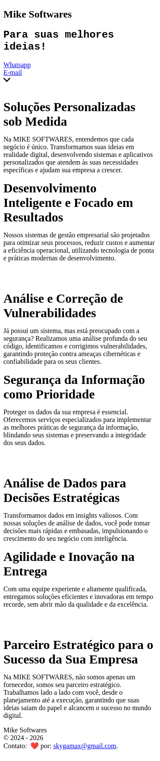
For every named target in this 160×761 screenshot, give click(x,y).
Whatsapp (17, 69)
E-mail (12, 76)
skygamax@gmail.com (84, 750)
